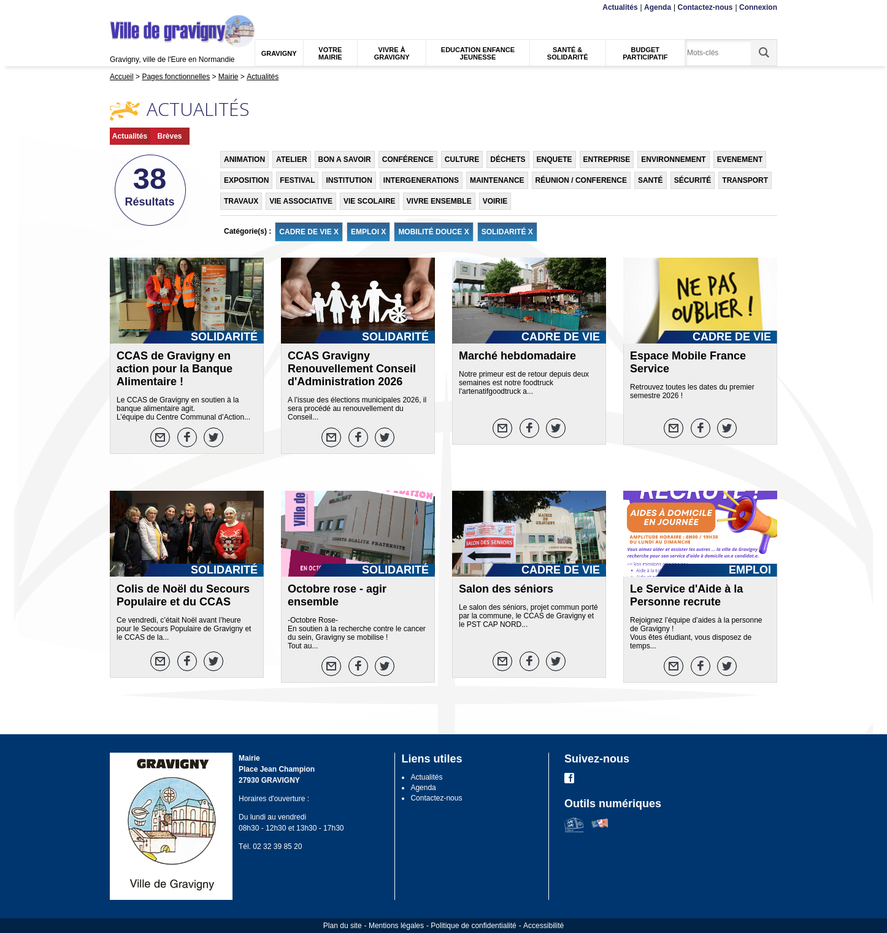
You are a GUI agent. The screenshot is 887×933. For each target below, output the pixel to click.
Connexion (758, 7)
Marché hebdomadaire (517, 356)
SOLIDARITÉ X (507, 232)
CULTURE (462, 159)
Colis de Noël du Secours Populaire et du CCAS (183, 595)
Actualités (619, 7)
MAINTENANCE (497, 180)
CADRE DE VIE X (309, 232)
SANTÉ (650, 180)
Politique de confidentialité (473, 925)
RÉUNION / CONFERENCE (581, 180)
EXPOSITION (246, 180)
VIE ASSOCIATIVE (300, 201)
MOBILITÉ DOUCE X (433, 232)
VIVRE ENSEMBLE (439, 201)
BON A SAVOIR (344, 159)
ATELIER (291, 159)
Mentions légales (396, 925)
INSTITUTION (349, 180)
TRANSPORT (745, 180)
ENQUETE (554, 159)
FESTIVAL (297, 180)
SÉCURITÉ (693, 180)
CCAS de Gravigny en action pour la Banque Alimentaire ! (174, 369)
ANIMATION (244, 159)
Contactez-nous (705, 7)
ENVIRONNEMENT (673, 159)
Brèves (169, 136)
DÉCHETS (507, 159)
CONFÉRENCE (408, 159)
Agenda (657, 7)
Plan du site (342, 925)
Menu (117, 7)
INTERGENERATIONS (421, 180)
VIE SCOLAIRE (370, 201)
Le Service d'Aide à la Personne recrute (686, 595)
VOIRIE (495, 201)
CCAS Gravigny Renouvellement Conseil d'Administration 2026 (352, 369)
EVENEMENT (740, 159)
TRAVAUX (241, 201)
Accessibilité (543, 925)
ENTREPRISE (607, 159)
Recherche (167, 7)
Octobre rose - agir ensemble (337, 595)
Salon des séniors (506, 589)
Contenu (138, 7)
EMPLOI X (368, 232)
